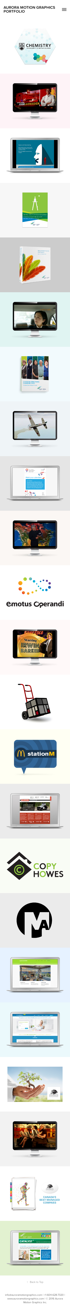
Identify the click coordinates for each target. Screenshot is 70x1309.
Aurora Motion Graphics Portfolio (29, 9)
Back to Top (35, 1282)
